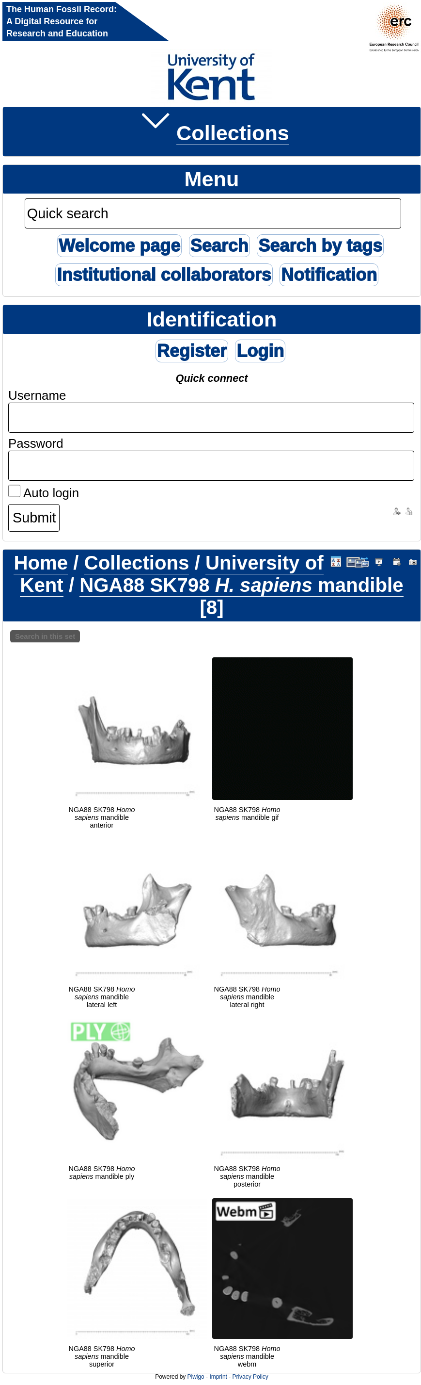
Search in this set (45, 636)
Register (192, 351)
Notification (329, 275)
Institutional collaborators (164, 275)
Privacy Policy (250, 1376)
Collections (232, 133)
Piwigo (195, 1376)
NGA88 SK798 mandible (241, 585)
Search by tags (320, 246)
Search (219, 246)
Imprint (218, 1376)
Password (35, 443)
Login (260, 351)
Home (41, 563)
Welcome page (119, 246)
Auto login (43, 493)
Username (37, 395)
